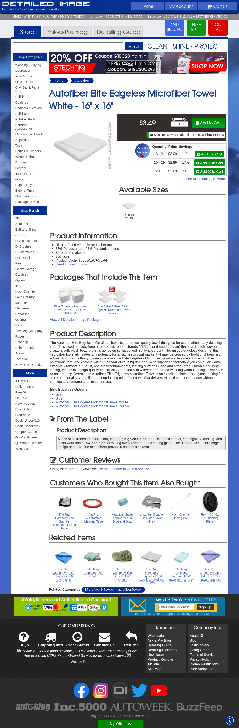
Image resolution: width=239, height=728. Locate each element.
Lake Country (25, 297)
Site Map (154, 669)
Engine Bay (23, 185)
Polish (19, 97)
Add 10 (209, 162)
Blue (59, 398)
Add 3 (209, 154)
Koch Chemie (25, 291)
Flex (18, 263)
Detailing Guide (159, 645)
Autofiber (21, 224)
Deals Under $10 (27, 420)
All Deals (21, 381)
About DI (196, 635)
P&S (18, 325)
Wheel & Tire (24, 157)
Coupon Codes (26, 432)
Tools (19, 145)
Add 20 (209, 171)
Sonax (20, 353)
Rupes (20, 336)
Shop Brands (30, 210)
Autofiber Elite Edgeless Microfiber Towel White (92, 402)
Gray (59, 394)
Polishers (22, 113)
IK (16, 286)
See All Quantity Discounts (206, 179)
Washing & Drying (28, 65)
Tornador (21, 359)
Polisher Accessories (24, 126)
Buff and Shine (26, 229)
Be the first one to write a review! (124, 469)
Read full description (71, 264)
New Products (25, 403)
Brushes (21, 162)
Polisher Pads (25, 119)
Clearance (22, 415)
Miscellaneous (25, 196)
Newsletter (156, 655)
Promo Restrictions (204, 664)
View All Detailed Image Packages (76, 320)
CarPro (20, 235)
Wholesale (22, 448)
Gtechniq (21, 274)
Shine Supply (24, 347)
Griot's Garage (25, 269)
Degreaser (22, 70)
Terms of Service (202, 655)
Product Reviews (161, 659)
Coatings (21, 102)
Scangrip (21, 342)
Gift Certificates (26, 437)
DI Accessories (26, 241)
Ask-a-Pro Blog (159, 640)
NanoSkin (22, 314)
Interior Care (24, 173)
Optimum (22, 319)
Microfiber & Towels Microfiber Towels (113, 589)
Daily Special (24, 386)
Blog (193, 640)
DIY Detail (22, 257)
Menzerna (22, 308)
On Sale (21, 398)
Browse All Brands (28, 364)
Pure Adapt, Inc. (202, 669)
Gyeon (20, 280)
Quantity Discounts (29, 443)
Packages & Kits (27, 202)
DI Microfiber (24, 252)
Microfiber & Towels (29, 134)
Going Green (200, 650)
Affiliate (153, 664)
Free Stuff (22, 392)
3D (17, 218)
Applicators (23, 140)
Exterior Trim (24, 190)
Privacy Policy (200, 659)
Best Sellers (24, 409)
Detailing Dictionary (163, 650)
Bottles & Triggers (28, 151)
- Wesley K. (77, 661)
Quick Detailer (25, 82)
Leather (20, 168)
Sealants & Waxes (28, 108)
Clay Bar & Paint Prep (27, 89)
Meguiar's (22, 302)
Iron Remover (25, 76)
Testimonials (199, 645)
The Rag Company (29, 331)
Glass (19, 179)
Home (147, 6)
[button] (229, 720)
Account (181, 6)
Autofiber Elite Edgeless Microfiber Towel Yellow (92, 406)
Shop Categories (30, 57)
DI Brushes (23, 246)
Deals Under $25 (27, 426)
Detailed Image (46, 3)
